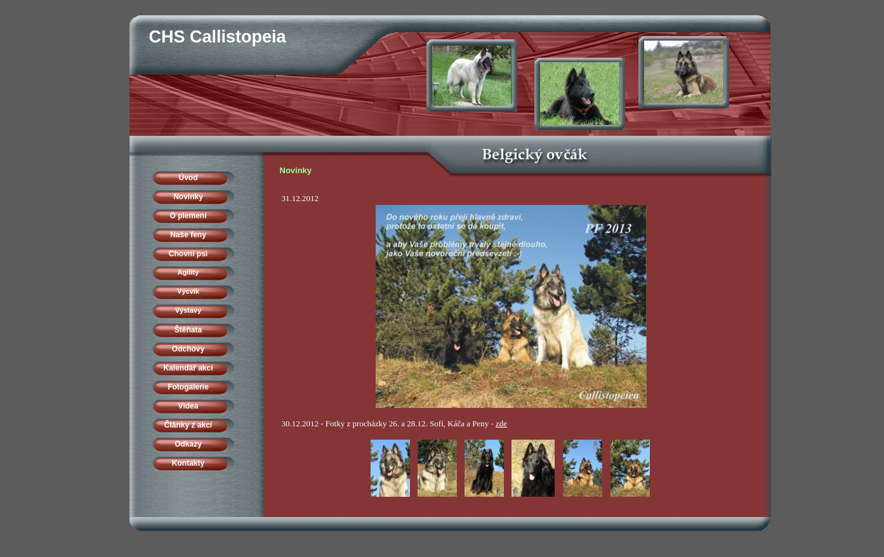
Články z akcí (188, 425)
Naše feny (188, 234)
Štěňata (188, 329)
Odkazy (188, 444)
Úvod (188, 177)
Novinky (188, 196)
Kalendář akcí (188, 368)
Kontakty (188, 463)
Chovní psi (188, 253)
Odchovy (188, 348)
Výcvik (188, 291)
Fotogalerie (188, 387)
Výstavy (188, 310)
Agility (188, 272)
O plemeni (187, 215)
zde (501, 423)
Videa (188, 406)
